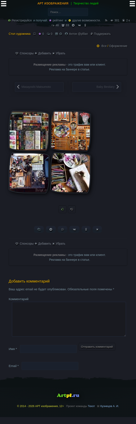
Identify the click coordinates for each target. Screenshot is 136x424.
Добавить (43, 53)
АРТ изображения (53, 3)
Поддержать (101, 33)
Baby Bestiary (105, 86)
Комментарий (18, 299)
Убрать (58, 53)
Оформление (118, 46)
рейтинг (56, 20)
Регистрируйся (20, 20)
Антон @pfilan (78, 33)
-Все (104, 46)
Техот (91, 413)
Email (14, 373)
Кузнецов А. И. (109, 413)
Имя (13, 356)
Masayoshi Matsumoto (36, 86)
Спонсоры (24, 53)
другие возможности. (85, 20)
